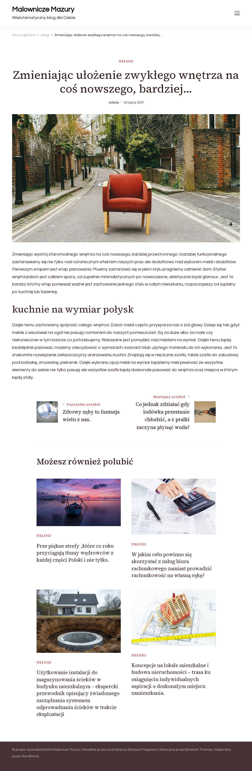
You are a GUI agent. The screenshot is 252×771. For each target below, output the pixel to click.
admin (113, 102)
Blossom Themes (199, 749)
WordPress (30, 756)
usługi (126, 61)
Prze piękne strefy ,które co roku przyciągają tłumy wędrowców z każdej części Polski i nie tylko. (75, 552)
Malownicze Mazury (43, 9)
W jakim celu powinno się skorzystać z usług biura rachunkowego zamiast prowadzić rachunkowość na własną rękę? (171, 565)
